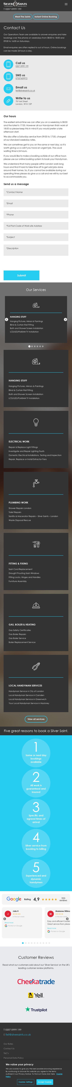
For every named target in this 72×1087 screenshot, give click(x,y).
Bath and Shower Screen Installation (26, 328)
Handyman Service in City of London (26, 691)
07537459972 (21, 78)
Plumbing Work (18, 502)
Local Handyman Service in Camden (26, 695)
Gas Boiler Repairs (17, 634)
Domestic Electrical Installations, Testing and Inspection (35, 455)
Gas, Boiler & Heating (22, 624)
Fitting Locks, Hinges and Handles (24, 577)
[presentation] (24, 263)
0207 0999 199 (13, 8)
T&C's (6, 1053)
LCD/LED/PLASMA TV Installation (24, 332)
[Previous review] (4, 918)
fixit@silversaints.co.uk (25, 90)
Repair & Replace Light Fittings (23, 447)
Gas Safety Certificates (20, 630)
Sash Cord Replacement (20, 569)
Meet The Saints (22, 16)
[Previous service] (6, 319)
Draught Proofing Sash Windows (24, 573)
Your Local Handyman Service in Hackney (29, 703)
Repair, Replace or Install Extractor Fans (28, 459)
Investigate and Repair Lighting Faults (26, 451)
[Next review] (67, 918)
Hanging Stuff (18, 316)
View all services (36, 719)
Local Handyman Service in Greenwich (27, 699)
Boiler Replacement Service (22, 642)
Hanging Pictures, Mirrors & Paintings (26, 321)
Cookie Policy (10, 1062)
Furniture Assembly (18, 581)
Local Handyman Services (25, 685)
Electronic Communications (17, 1067)
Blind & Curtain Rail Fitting (22, 325)
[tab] (29, 346)
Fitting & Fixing (18, 563)
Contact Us (9, 1048)
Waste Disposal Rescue (20, 520)
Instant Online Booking (46, 16)
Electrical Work (19, 441)
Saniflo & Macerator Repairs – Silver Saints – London (33, 516)
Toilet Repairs (15, 512)
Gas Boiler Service (17, 638)
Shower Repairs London (20, 508)
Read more (9, 923)
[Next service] (65, 319)
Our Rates (8, 1044)
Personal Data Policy (14, 1058)
